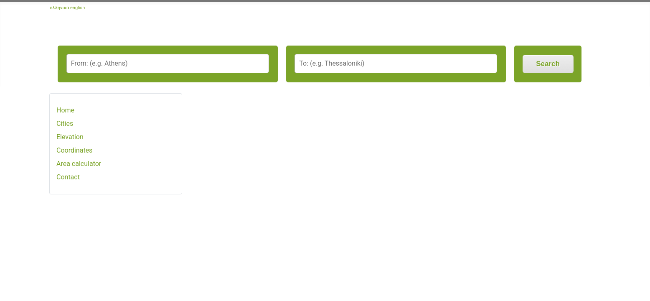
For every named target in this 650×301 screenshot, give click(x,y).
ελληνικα (59, 7)
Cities (64, 124)
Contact (68, 177)
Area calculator (78, 164)
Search (548, 64)
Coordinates (74, 150)
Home (65, 110)
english (77, 7)
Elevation (70, 137)
